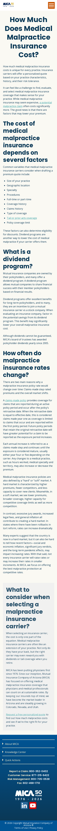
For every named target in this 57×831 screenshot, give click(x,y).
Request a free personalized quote (25, 717)
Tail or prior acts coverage (22, 218)
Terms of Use (21, 828)
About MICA (12, 744)
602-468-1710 (31, 783)
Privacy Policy (36, 828)
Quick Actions (12, 760)
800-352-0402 (38, 771)
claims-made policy (15, 400)
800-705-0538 (40, 779)
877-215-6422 (40, 775)
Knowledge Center (15, 752)
